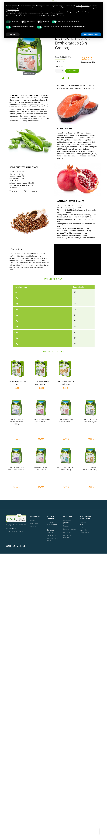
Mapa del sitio (51, 512)
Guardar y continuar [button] (91, 34)
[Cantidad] (59, 71)
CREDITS (21, 509)
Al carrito (72, 71)
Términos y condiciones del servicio (52, 502)
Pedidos (66, 503)
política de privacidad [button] (82, 6)
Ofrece (32, 498)
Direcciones (67, 509)
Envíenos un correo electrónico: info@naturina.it (86, 507)
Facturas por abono (69, 506)
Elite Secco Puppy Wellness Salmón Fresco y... (16, 421)
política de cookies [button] (13, 10)
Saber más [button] (12, 34)
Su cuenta (67, 493)
